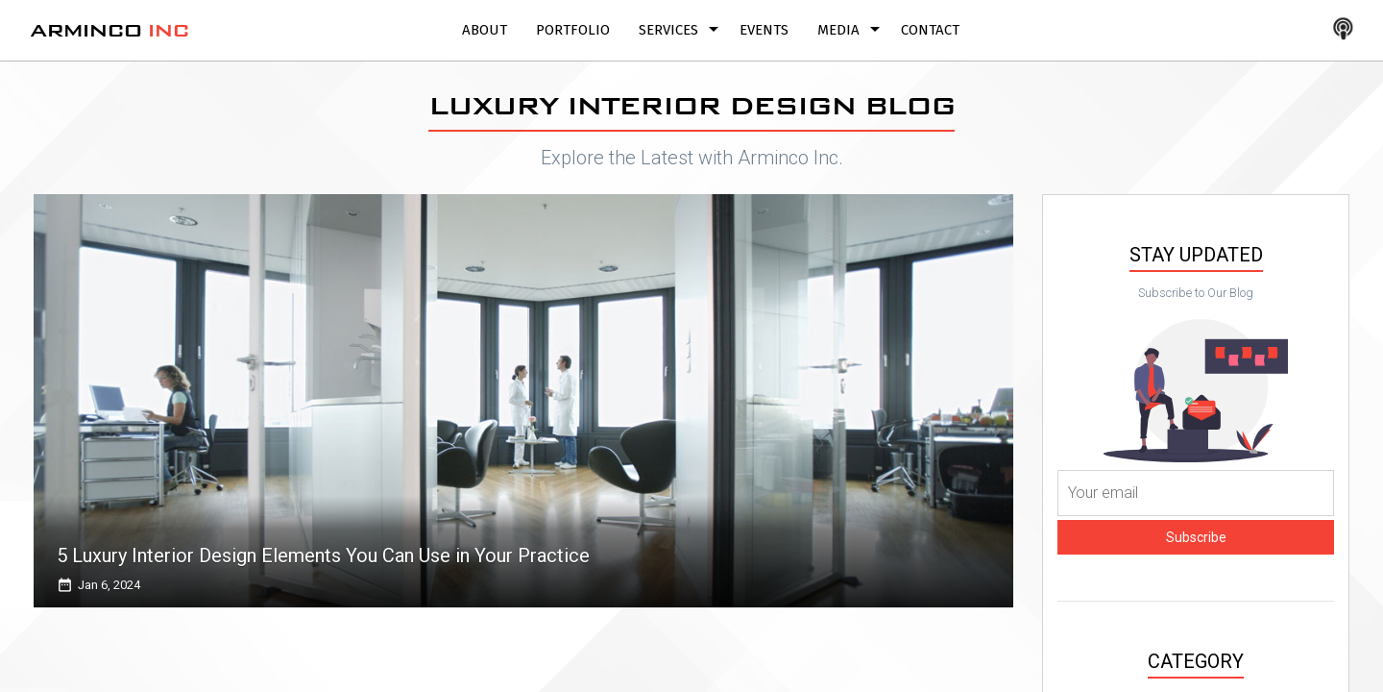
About (484, 29)
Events (764, 29)
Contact (930, 29)
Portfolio (573, 29)
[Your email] (1195, 493)
